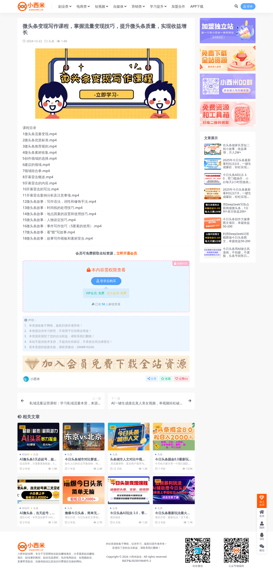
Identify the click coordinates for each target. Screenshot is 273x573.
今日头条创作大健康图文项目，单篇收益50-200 (236, 222)
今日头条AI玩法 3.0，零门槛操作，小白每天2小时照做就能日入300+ (235, 180)
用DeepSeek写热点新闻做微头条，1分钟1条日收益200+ (236, 208)
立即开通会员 (126, 253)
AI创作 (26, 454)
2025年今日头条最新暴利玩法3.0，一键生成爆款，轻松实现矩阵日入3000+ (237, 165)
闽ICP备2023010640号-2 (136, 561)
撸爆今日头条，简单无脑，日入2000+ (81, 515)
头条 (51, 41)
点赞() (181, 378)
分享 (152, 378)
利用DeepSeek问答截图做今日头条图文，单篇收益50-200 (236, 237)
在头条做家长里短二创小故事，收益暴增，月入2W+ (236, 148)
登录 (248, 6)
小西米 (31, 379)
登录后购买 (106, 281)
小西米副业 (135, 557)
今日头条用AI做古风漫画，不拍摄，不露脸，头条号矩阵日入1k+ (236, 254)
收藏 (166, 378)
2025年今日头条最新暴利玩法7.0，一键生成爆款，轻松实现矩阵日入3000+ (237, 194)
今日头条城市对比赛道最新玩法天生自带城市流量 (82, 461)
